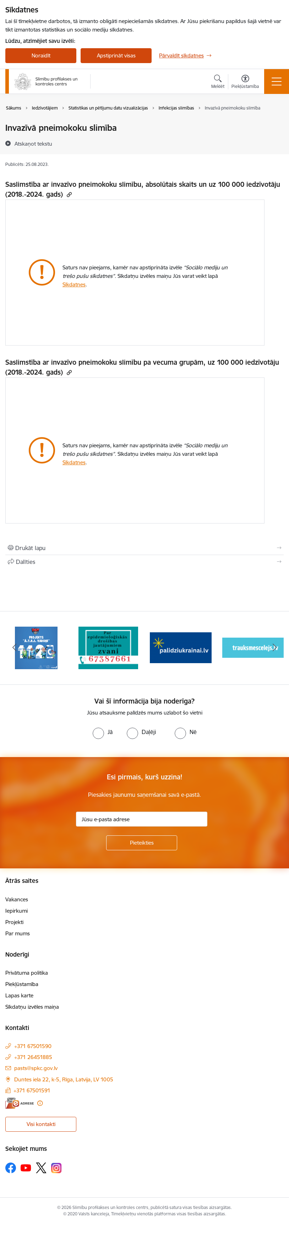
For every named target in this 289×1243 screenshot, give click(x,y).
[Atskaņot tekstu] (33, 143)
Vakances (16, 899)
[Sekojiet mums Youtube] (26, 1167)
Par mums (17, 933)
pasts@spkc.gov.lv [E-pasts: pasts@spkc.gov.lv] (36, 1068)
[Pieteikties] (141, 842)
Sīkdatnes (74, 284)
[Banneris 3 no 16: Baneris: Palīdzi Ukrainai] (181, 647)
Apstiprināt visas (116, 55)
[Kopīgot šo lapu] (144, 562)
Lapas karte (19, 995)
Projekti (14, 922)
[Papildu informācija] (40, 1103)
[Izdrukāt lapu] (144, 548)
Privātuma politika (26, 972)
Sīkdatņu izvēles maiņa (32, 1006)
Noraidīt (41, 55)
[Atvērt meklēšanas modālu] (218, 82)
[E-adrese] (19, 1103)
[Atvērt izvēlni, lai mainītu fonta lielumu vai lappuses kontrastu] (245, 82)
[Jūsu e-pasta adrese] (141, 819)
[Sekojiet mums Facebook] (10, 1168)
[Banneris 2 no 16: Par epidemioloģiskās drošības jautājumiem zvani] (108, 647)
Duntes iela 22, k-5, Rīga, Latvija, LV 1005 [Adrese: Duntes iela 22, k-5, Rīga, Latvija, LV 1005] (63, 1079)
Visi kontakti (41, 1124)
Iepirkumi (16, 910)
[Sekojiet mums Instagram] (56, 1168)
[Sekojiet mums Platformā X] (41, 1168)
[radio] (103, 732)
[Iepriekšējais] (14, 647)
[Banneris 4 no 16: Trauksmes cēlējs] (253, 647)
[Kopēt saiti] (68, 194)
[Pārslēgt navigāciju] (276, 81)
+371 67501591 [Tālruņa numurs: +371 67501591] (31, 1090)
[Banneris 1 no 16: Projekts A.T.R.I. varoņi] (36, 647)
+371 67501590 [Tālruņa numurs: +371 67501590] (32, 1046)
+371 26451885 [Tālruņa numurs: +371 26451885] (33, 1057)
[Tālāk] (274, 647)
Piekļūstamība (21, 984)
